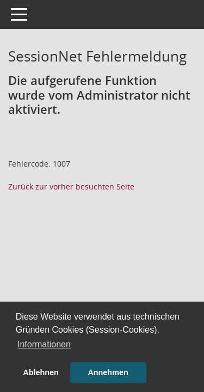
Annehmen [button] (108, 372)
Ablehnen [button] (41, 372)
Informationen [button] (44, 344)
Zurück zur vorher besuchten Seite (71, 186)
